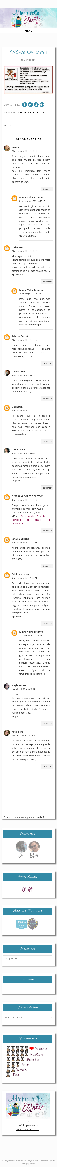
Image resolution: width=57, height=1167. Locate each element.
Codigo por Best (28, 1163)
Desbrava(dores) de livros (34, 516)
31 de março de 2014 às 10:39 (24, 500)
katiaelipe (17, 731)
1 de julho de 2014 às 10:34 (23, 689)
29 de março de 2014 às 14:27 (24, 340)
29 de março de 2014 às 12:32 (24, 251)
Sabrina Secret (20, 336)
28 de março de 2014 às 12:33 (24, 151)
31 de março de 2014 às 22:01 (24, 578)
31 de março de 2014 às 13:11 (24, 542)
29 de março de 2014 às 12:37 (32, 201)
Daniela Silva (19, 371)
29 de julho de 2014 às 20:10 (24, 735)
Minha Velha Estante (31, 197)
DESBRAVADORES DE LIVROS (27, 496)
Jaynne (15, 147)
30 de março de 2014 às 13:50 (24, 375)
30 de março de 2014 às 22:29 (24, 410)
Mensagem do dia (34, 112)
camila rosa (18, 449)
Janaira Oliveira (20, 538)
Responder (47, 189)
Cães (19, 112)
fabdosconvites (20, 574)
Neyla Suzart (19, 685)
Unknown (17, 247)
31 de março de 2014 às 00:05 (24, 453)
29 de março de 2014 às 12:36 (32, 293)
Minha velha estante (18, 1160)
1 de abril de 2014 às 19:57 (30, 635)
